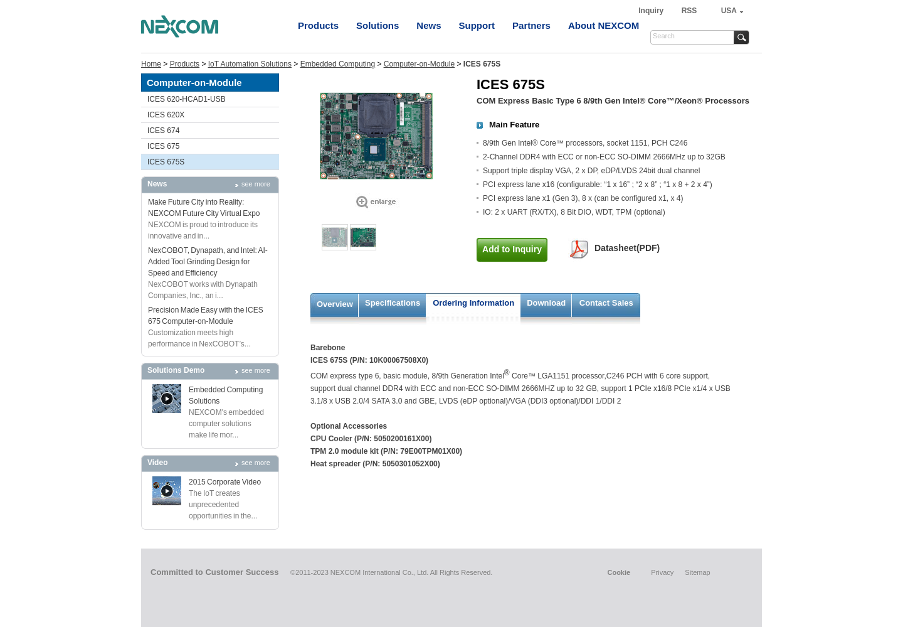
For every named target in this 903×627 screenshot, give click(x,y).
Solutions (377, 25)
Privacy (662, 572)
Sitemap (697, 572)
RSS (689, 10)
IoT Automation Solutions (250, 64)
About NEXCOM (603, 25)
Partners (531, 25)
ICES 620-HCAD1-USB (186, 99)
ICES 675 (163, 146)
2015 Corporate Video (225, 482)
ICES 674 (163, 130)
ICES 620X (165, 114)
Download (546, 303)
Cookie (618, 572)
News (428, 25)
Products (318, 25)
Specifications (392, 303)
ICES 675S (165, 162)
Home (151, 64)
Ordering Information (473, 303)
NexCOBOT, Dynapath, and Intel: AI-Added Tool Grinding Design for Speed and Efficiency (208, 261)
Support (477, 25)
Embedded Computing (337, 64)
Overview (335, 304)
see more (255, 184)
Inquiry (651, 10)
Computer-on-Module (419, 64)
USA (729, 10)
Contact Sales (606, 303)
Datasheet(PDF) (627, 248)
